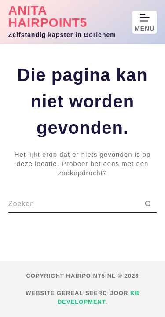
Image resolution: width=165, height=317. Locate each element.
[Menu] (144, 22)
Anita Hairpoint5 (48, 16)
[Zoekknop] (148, 204)
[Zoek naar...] (73, 204)
